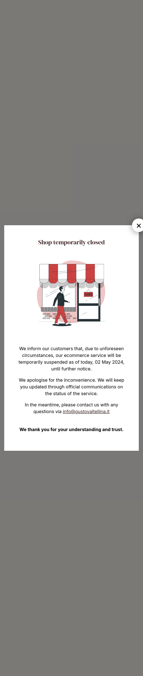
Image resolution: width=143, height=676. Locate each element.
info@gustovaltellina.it (86, 411)
